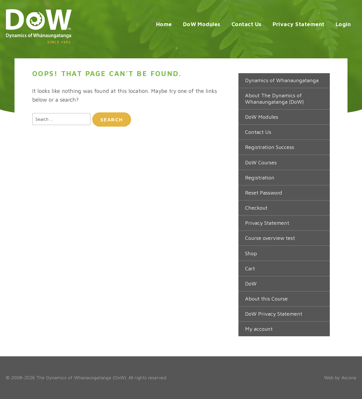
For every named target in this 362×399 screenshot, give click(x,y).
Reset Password (263, 193)
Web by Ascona (340, 377)
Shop (251, 253)
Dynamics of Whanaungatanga (281, 80)
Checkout (256, 208)
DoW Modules (201, 24)
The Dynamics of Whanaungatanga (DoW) (81, 377)
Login (343, 24)
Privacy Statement (299, 24)
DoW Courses (261, 162)
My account (259, 329)
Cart (250, 268)
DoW (251, 284)
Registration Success (269, 147)
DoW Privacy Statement (273, 314)
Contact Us (246, 24)
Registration (259, 178)
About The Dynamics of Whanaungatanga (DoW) (274, 98)
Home (164, 24)
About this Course (266, 299)
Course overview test (270, 238)
